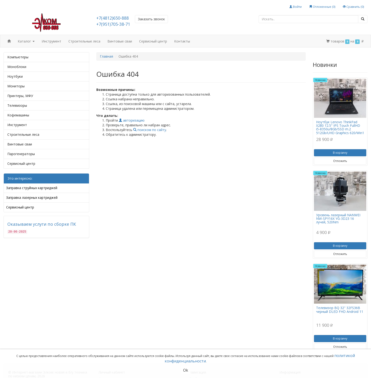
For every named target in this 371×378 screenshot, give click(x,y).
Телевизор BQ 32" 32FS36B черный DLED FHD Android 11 (339, 310)
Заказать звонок (151, 19)
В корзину (340, 153)
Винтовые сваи (119, 41)
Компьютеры (17, 57)
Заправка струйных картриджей (31, 188)
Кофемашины (18, 115)
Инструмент (51, 41)
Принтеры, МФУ (20, 95)
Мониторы (16, 86)
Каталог (26, 41)
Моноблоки (16, 66)
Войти (295, 7)
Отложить (340, 161)
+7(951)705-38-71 (113, 24)
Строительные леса (84, 41)
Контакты (182, 41)
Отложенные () (322, 7)
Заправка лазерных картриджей (31, 197)
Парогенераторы (21, 154)
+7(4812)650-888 (112, 18)
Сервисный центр (153, 41)
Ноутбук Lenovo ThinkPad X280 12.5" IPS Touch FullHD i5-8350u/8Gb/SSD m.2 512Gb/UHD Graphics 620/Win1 (340, 127)
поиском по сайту (149, 129)
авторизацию (132, 120)
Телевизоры (17, 105)
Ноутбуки (15, 76)
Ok (185, 370)
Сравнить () (353, 7)
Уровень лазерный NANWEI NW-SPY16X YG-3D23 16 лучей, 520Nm (338, 219)
